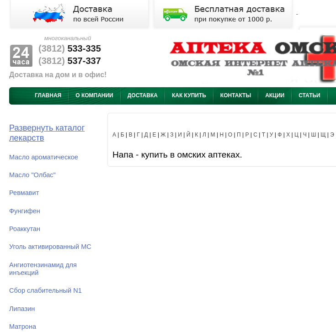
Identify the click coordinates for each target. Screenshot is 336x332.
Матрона (22, 326)
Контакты (235, 95)
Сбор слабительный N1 (45, 290)
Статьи (309, 95)
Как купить (189, 95)
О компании (94, 95)
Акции (274, 95)
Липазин (22, 308)
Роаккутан (24, 228)
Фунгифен (24, 211)
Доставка (143, 95)
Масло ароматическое (43, 157)
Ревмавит (24, 192)
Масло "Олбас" (32, 175)
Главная (48, 95)
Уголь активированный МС (50, 246)
